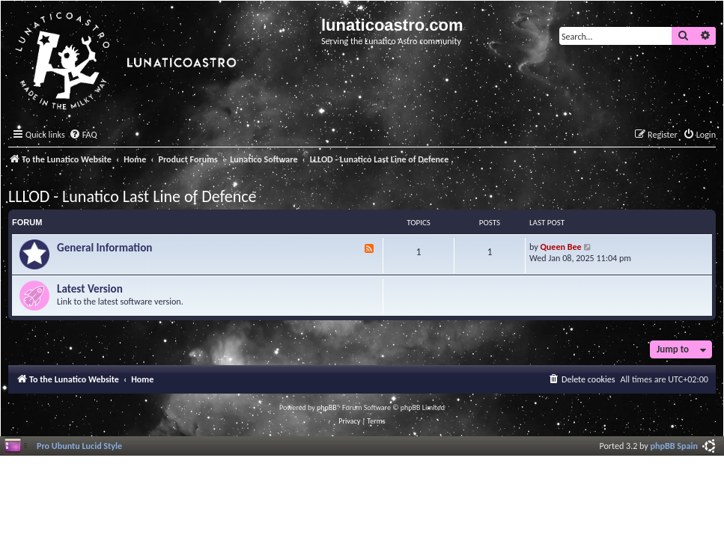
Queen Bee (561, 246)
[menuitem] (83, 135)
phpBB (327, 407)
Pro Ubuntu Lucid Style (79, 445)
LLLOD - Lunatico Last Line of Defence (132, 196)
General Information (104, 247)
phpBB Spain (674, 445)
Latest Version (90, 289)
